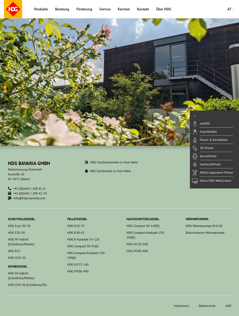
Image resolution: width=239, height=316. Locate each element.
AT (231, 9)
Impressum (181, 306)
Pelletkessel (77, 219)
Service (105, 9)
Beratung (62, 9)
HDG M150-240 (137, 244)
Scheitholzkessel (21, 219)
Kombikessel (17, 266)
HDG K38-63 (76, 233)
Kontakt (143, 9)
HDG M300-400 (78, 271)
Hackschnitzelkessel (142, 219)
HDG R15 (14, 251)
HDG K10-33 (76, 226)
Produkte (41, 9)
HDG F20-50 (16, 233)
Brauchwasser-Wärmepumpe (205, 233)
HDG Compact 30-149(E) (142, 226)
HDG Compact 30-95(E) (82, 246)
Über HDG (163, 9)
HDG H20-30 (16, 258)
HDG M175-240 (78, 264)
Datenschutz (207, 306)
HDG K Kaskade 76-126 (83, 239)
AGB (228, 306)
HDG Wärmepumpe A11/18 (204, 226)
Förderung (84, 9)
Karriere (124, 9)
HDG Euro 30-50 (19, 226)
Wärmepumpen (197, 219)
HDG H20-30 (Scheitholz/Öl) (27, 285)
